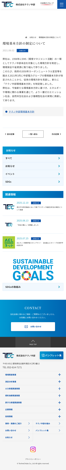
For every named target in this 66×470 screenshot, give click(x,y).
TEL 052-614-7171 (12, 367)
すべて (32, 158)
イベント (32, 174)
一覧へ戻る (33, 134)
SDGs (32, 181)
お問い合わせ (17, 430)
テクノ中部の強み (48, 423)
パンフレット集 (48, 430)
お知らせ (32, 37)
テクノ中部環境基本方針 (21, 111)
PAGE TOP (33, 342)
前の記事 (9, 134)
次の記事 (56, 134)
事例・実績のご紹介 (17, 423)
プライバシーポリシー (33, 459)
